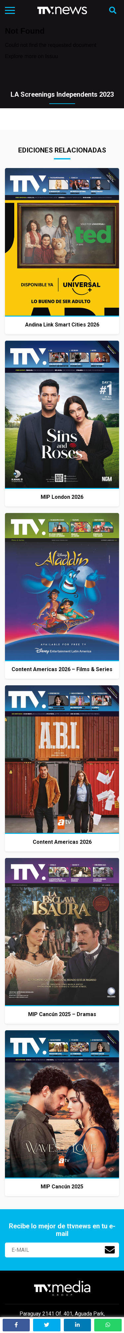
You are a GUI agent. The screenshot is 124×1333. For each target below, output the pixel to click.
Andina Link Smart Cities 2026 (62, 325)
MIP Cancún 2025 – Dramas (62, 1014)
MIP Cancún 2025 (62, 1186)
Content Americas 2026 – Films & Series (62, 669)
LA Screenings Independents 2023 (62, 94)
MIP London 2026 (62, 497)
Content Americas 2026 (62, 842)
